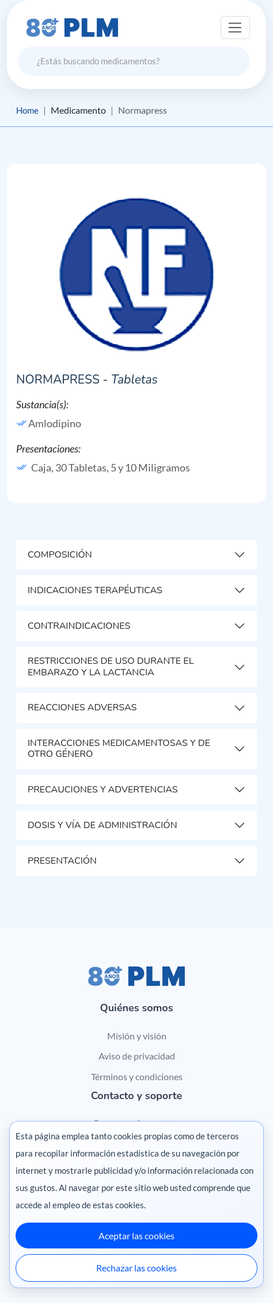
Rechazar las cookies (136, 1267)
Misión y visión (136, 1035)
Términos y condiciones (137, 1076)
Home (28, 110)
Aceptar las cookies (136, 1235)
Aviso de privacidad (136, 1056)
